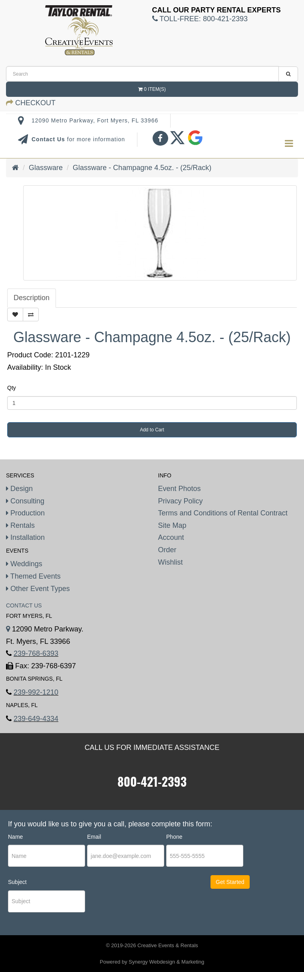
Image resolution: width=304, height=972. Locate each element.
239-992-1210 (36, 692)
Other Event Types (38, 589)
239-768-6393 (36, 653)
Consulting (25, 501)
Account (171, 537)
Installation (25, 537)
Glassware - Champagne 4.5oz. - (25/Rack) (142, 168)
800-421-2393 (152, 781)
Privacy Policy (180, 501)
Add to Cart (152, 430)
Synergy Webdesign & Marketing (166, 962)
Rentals (20, 525)
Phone (174, 837)
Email (94, 837)
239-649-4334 (36, 719)
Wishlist (170, 562)
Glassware (46, 168)
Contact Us (49, 139)
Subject (17, 882)
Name (15, 837)
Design (19, 489)
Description (32, 298)
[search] (142, 74)
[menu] (289, 144)
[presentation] (135, 902)
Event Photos (179, 489)
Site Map (172, 525)
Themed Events (33, 576)
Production (25, 513)
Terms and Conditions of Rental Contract (223, 513)
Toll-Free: (200, 19)
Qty (11, 388)
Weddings (24, 564)
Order (167, 550)
